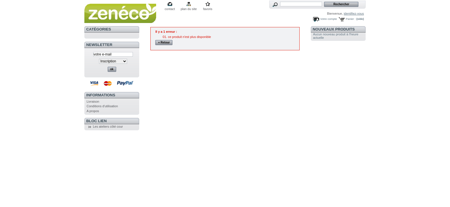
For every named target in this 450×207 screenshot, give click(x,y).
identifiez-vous (354, 13)
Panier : (351, 18)
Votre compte (328, 18)
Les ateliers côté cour (108, 126)
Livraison (93, 101)
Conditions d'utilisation (102, 106)
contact (170, 9)
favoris (207, 9)
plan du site (189, 9)
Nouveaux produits (334, 29)
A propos (93, 111)
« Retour (164, 42)
